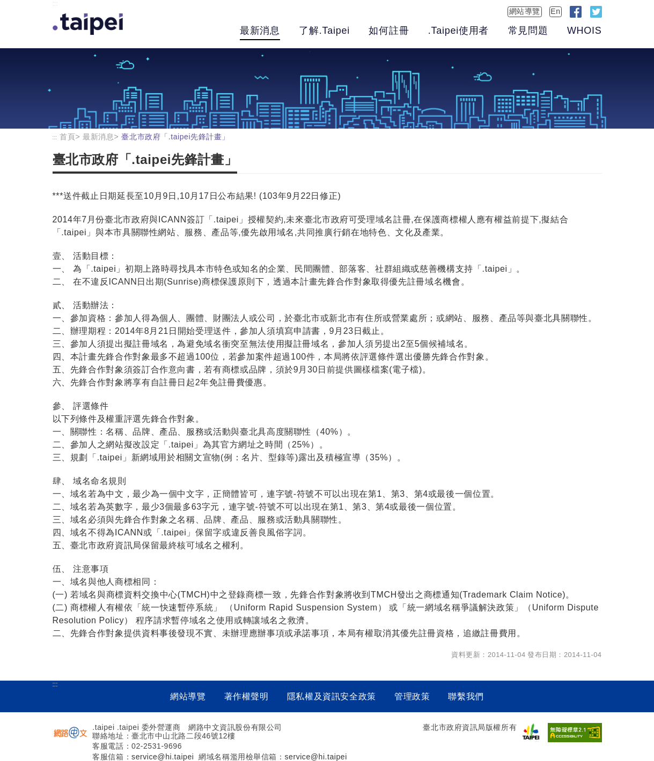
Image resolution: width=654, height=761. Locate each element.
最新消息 (260, 30)
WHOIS (584, 30)
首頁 (67, 136)
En (555, 11)
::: (55, 4)
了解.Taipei (324, 30)
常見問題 (528, 30)
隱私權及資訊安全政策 (331, 696)
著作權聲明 (246, 696)
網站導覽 (524, 11)
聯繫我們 (466, 696)
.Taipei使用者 (458, 30)
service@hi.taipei (162, 756)
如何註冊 (389, 30)
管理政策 (412, 696)
